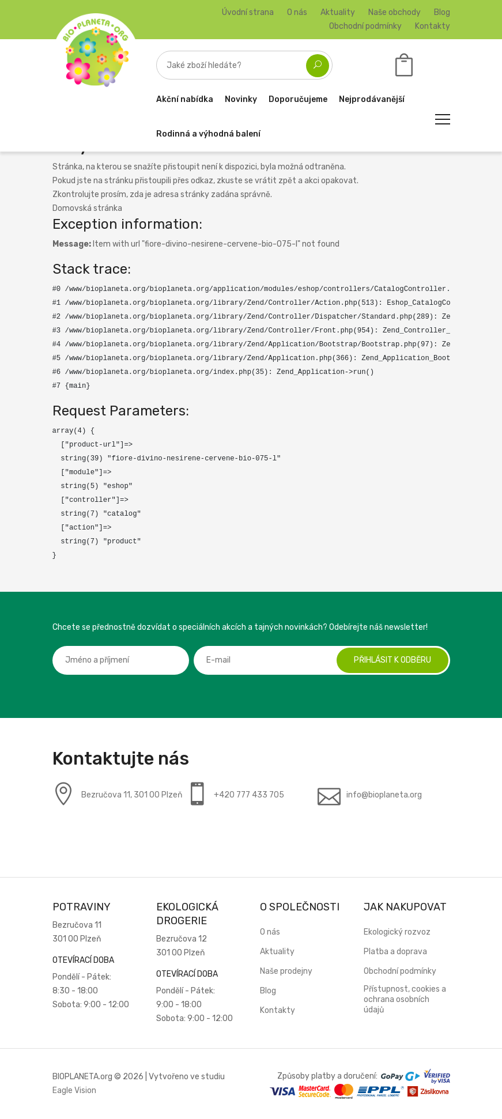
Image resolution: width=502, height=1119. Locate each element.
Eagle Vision (74, 1090)
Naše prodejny (286, 971)
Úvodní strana (248, 12)
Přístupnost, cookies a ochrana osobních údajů (405, 999)
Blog (442, 12)
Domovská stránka (87, 208)
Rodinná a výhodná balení (208, 134)
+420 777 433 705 (249, 795)
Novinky (241, 99)
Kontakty (432, 26)
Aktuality (337, 12)
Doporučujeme (298, 99)
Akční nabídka (184, 99)
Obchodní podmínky (365, 26)
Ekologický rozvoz (397, 932)
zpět (287, 181)
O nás (297, 12)
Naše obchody (394, 12)
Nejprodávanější (372, 99)
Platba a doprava (395, 952)
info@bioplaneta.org (384, 795)
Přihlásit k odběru (392, 660)
